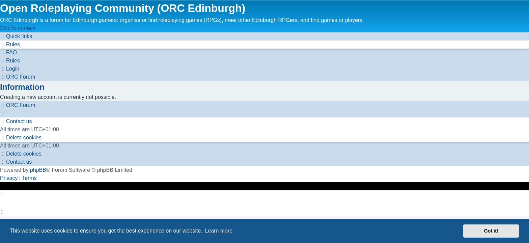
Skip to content (18, 28)
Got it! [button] (491, 231)
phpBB (38, 170)
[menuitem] (10, 44)
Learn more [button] (218, 231)
